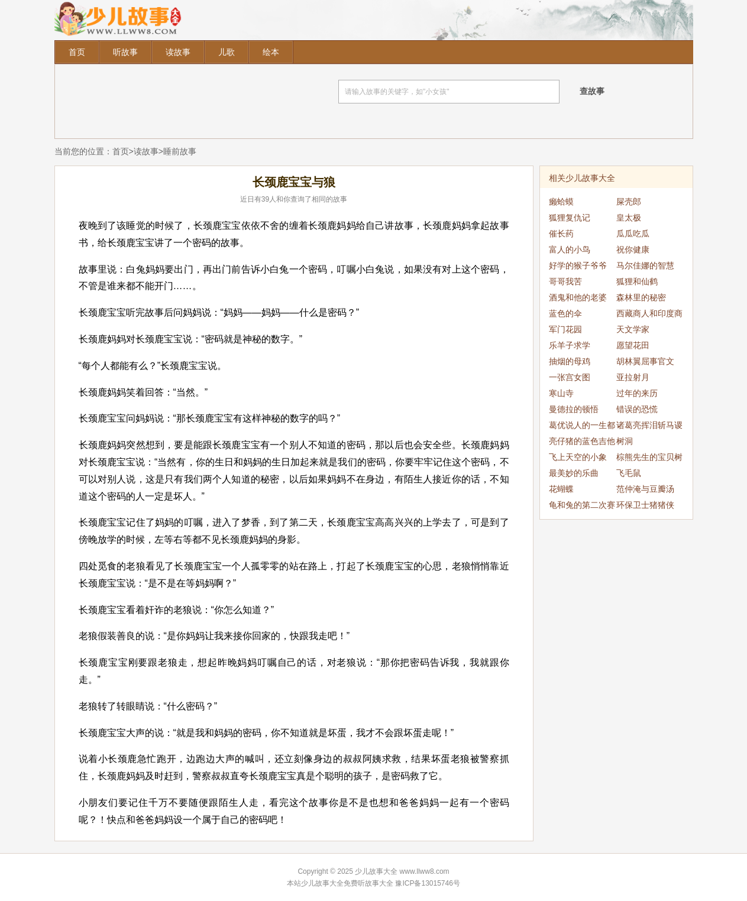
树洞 (624, 441)
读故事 (178, 52)
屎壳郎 (628, 201)
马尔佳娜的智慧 (645, 265)
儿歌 (226, 52)
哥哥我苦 (565, 281)
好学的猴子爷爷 (578, 265)
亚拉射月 (632, 377)
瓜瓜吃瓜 (632, 233)
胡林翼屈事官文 (645, 361)
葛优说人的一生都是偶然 (582, 426)
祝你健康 (632, 249)
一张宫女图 (569, 377)
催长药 (561, 233)
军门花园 (565, 329)
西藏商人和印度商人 (649, 315)
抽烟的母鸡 (569, 361)
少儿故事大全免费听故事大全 (347, 883)
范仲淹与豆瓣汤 (645, 489)
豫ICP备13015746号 (427, 883)
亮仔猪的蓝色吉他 (582, 441)
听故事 (125, 52)
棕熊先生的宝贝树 (649, 457)
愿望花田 (632, 345)
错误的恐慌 (637, 409)
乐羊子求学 (569, 345)
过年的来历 (637, 393)
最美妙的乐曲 (574, 473)
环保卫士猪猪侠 (645, 505)
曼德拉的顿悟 (574, 409)
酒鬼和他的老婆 (578, 297)
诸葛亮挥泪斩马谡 (649, 425)
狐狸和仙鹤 (637, 281)
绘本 (271, 52)
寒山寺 (561, 393)
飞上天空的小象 (578, 457)
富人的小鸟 (569, 249)
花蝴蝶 (561, 489)
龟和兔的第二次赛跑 (582, 506)
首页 (77, 52)
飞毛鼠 (628, 473)
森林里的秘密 (641, 297)
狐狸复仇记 (569, 217)
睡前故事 (179, 151)
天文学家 (632, 329)
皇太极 (628, 217)
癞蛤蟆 (561, 201)
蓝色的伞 (565, 313)
